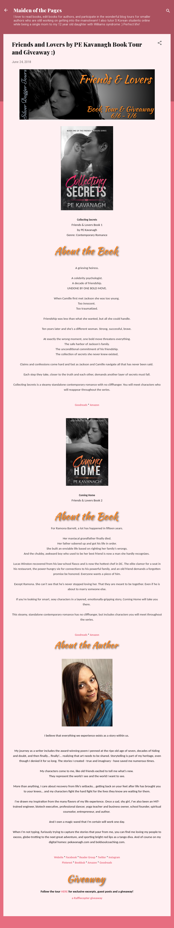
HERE (64, 891)
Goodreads (81, 405)
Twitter (102, 857)
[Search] (168, 11)
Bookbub (80, 862)
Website (58, 857)
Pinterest (67, 862)
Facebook (71, 857)
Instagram (114, 857)
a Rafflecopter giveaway (87, 898)
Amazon (94, 405)
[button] (159, 43)
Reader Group (87, 857)
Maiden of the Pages (38, 10)
